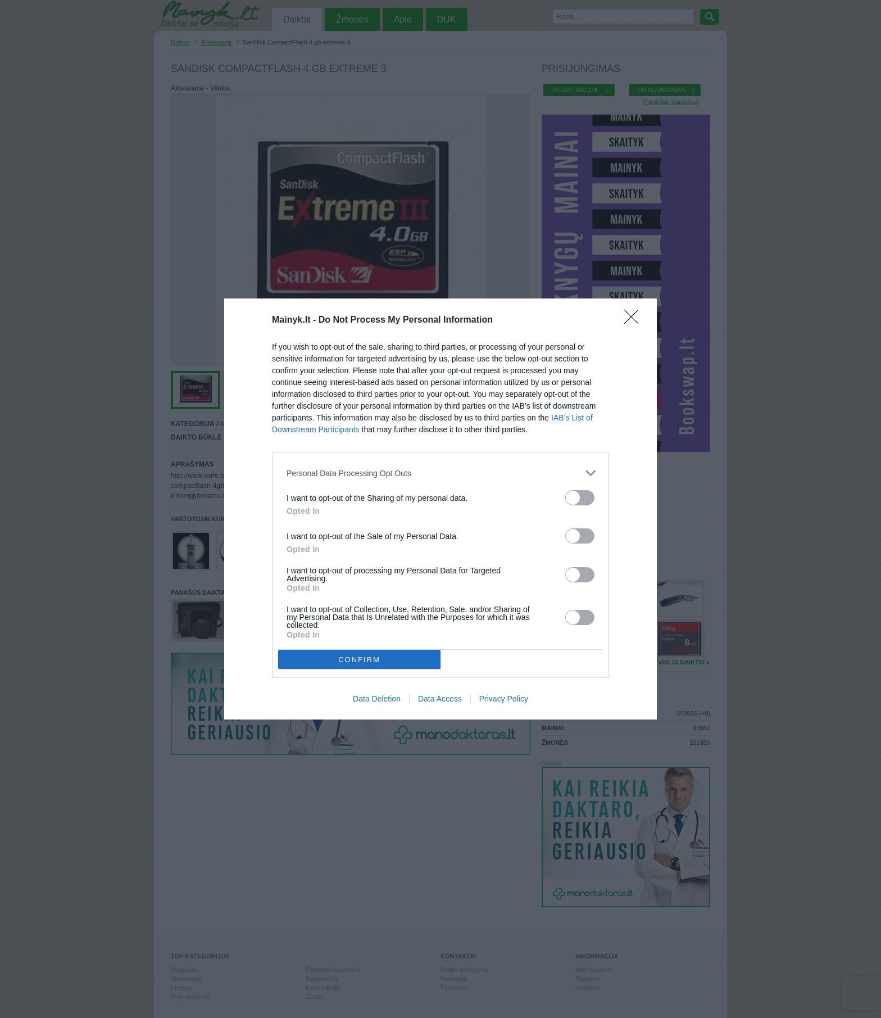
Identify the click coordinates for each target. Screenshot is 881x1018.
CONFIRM (359, 659)
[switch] (579, 497)
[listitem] (440, 473)
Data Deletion (377, 698)
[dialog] (440, 509)
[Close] (635, 320)
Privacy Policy (503, 698)
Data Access (440, 698)
